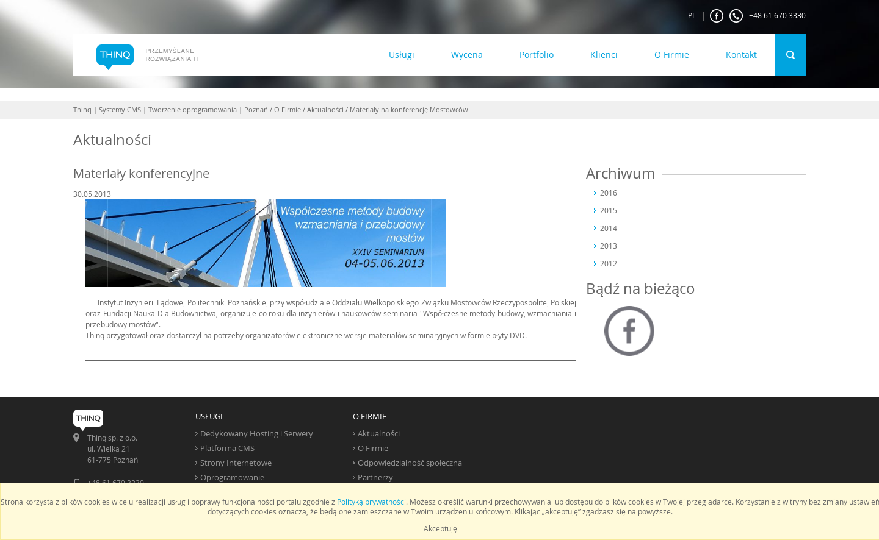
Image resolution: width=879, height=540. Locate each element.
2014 (608, 228)
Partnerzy (375, 477)
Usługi (401, 54)
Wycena (467, 54)
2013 (608, 245)
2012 (608, 263)
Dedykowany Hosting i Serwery (256, 433)
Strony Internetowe (236, 462)
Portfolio (536, 54)
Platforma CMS (227, 447)
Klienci (604, 54)
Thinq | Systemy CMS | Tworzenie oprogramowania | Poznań (170, 109)
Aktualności (325, 109)
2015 (608, 210)
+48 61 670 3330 (767, 16)
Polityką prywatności (371, 501)
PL (692, 15)
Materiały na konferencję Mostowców (409, 109)
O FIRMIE (369, 416)
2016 (608, 192)
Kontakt (741, 54)
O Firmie (671, 54)
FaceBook (716, 16)
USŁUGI (209, 416)
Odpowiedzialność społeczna (410, 462)
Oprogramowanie (232, 477)
